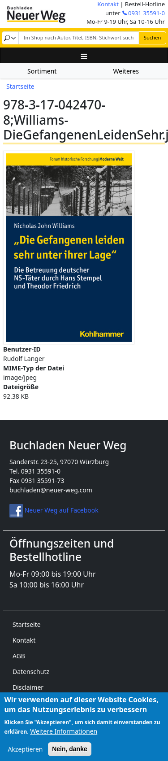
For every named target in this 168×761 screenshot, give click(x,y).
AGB (19, 656)
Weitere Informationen (63, 737)
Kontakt (108, 4)
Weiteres (126, 71)
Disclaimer (28, 687)
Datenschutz (31, 671)
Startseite (20, 86)
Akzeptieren (25, 755)
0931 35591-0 (146, 13)
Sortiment (41, 71)
